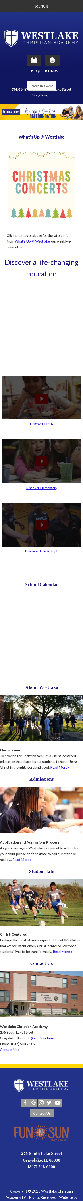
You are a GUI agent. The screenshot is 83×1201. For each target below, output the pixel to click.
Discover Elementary (41, 488)
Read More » (60, 767)
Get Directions (43, 1038)
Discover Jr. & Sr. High (41, 551)
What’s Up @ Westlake (32, 241)
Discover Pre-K (41, 423)
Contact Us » (10, 1049)
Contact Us (41, 1113)
